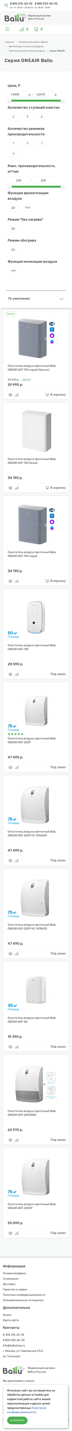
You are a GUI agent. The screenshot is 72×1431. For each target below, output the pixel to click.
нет (13, 270)
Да (13, 207)
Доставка (9, 1284)
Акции (7, 1315)
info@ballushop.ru (14, 1345)
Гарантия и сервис (15, 1289)
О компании (10, 1278)
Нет (28, 207)
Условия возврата (14, 1273)
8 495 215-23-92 (21, 3)
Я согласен (17, 1420)
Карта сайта (11, 1320)
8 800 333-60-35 (46, 3)
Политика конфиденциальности (24, 1295)
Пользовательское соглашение (23, 1300)
